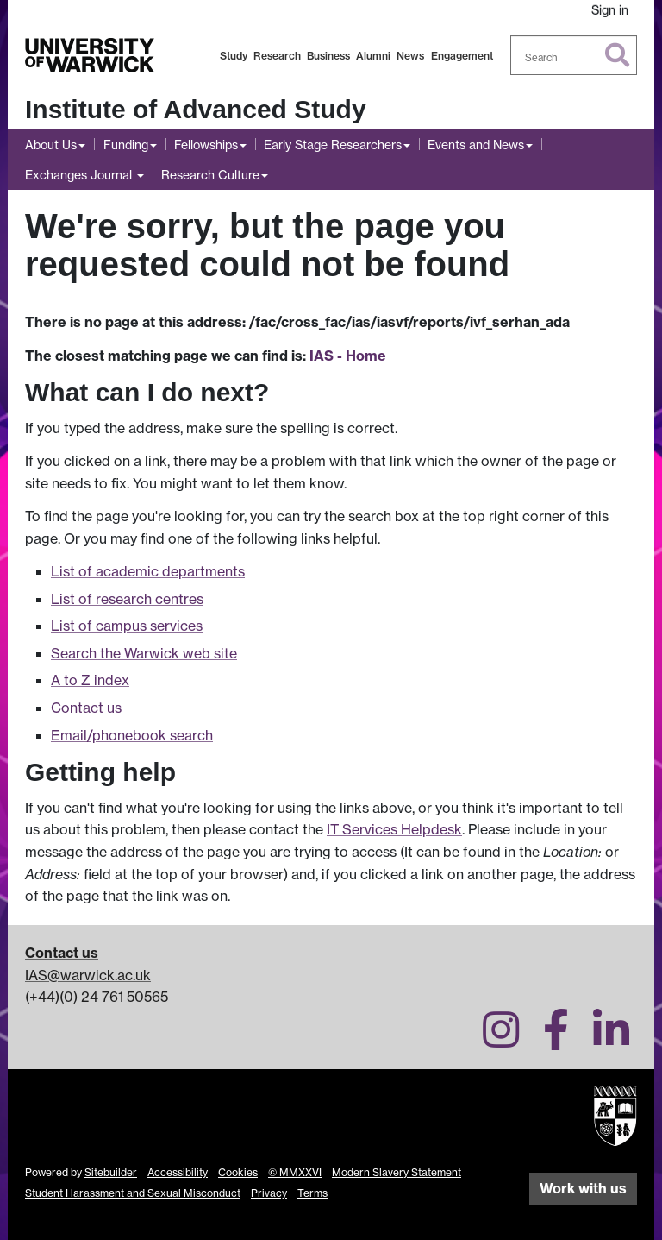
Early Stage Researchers (333, 144)
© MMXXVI (295, 1172)
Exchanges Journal (80, 174)
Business (328, 55)
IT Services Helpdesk (394, 829)
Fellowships (206, 144)
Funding (125, 144)
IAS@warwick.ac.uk (88, 975)
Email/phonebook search (132, 735)
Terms (312, 1192)
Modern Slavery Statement (396, 1172)
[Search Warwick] (574, 55)
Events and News (476, 144)
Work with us (583, 1188)
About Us (51, 144)
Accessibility (177, 1172)
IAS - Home (347, 355)
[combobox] (574, 55)
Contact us (86, 707)
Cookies (238, 1172)
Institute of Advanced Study (195, 109)
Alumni (373, 55)
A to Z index (90, 680)
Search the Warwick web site (144, 653)
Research (277, 55)
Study (233, 55)
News (410, 55)
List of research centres (127, 598)
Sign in (609, 10)
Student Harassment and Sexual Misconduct (132, 1192)
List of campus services (127, 625)
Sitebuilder (110, 1172)
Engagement (462, 55)
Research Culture (210, 174)
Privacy (269, 1192)
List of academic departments (148, 571)
